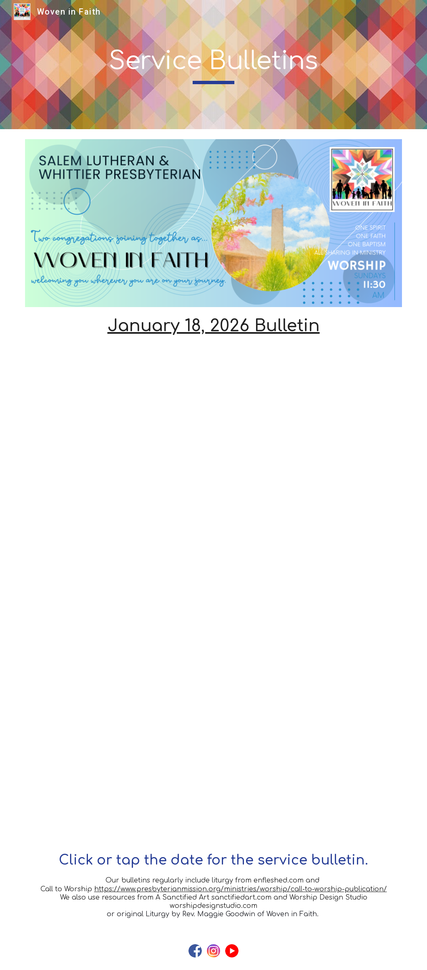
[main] (213, 65)
